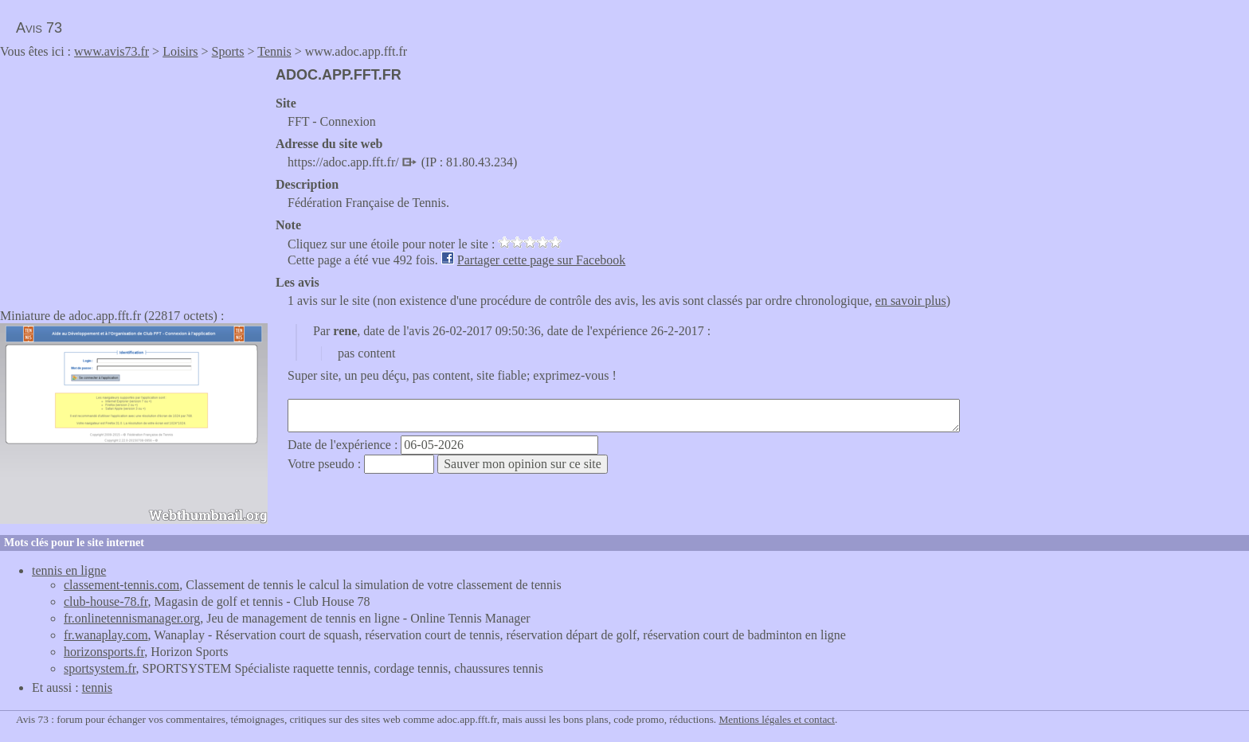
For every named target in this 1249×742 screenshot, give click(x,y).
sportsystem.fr (99, 668)
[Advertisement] (134, 178)
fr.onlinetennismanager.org (132, 618)
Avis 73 (39, 28)
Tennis (274, 51)
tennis (97, 687)
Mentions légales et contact (777, 719)
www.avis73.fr (111, 51)
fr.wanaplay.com (106, 635)
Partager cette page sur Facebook (541, 260)
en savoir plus (910, 300)
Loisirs (180, 51)
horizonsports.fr (104, 651)
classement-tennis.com (121, 585)
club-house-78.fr (106, 601)
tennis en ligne (69, 570)
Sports (228, 51)
